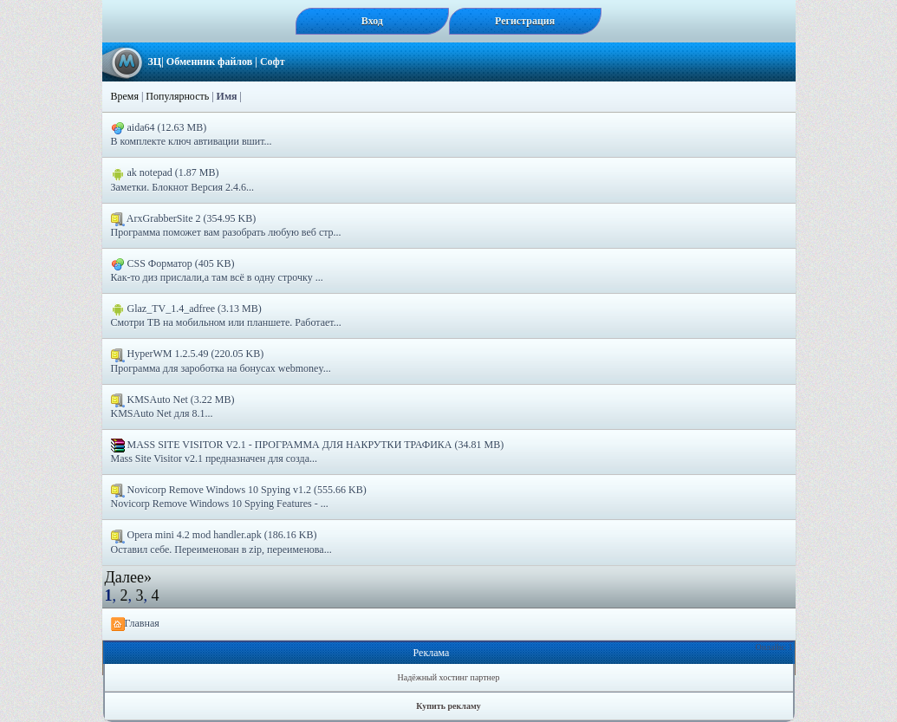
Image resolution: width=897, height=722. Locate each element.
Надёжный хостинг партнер (449, 677)
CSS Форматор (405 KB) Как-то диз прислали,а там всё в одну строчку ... (217, 270)
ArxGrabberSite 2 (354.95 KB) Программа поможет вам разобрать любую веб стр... (226, 225)
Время (125, 96)
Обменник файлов (209, 61)
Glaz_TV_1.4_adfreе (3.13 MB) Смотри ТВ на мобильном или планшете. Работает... (226, 315)
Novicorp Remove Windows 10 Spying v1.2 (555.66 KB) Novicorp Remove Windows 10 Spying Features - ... (239, 497)
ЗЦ (155, 61)
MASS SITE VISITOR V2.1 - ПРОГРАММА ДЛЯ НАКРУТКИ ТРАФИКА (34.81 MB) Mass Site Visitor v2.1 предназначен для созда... (307, 452)
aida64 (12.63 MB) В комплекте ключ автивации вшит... (191, 134)
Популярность (177, 96)
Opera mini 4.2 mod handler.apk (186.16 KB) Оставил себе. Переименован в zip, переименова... (221, 542)
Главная (135, 624)
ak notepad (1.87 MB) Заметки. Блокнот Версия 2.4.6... (182, 179)
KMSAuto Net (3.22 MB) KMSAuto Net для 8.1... (173, 407)
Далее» (128, 577)
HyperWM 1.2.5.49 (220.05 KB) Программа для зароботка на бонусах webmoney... (221, 361)
